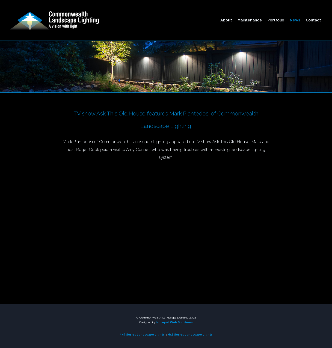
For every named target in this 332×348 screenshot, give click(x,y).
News (295, 20)
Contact (313, 20)
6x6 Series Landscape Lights (190, 334)
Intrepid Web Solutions (174, 322)
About (226, 20)
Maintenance (249, 20)
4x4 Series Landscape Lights (142, 334)
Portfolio (275, 20)
